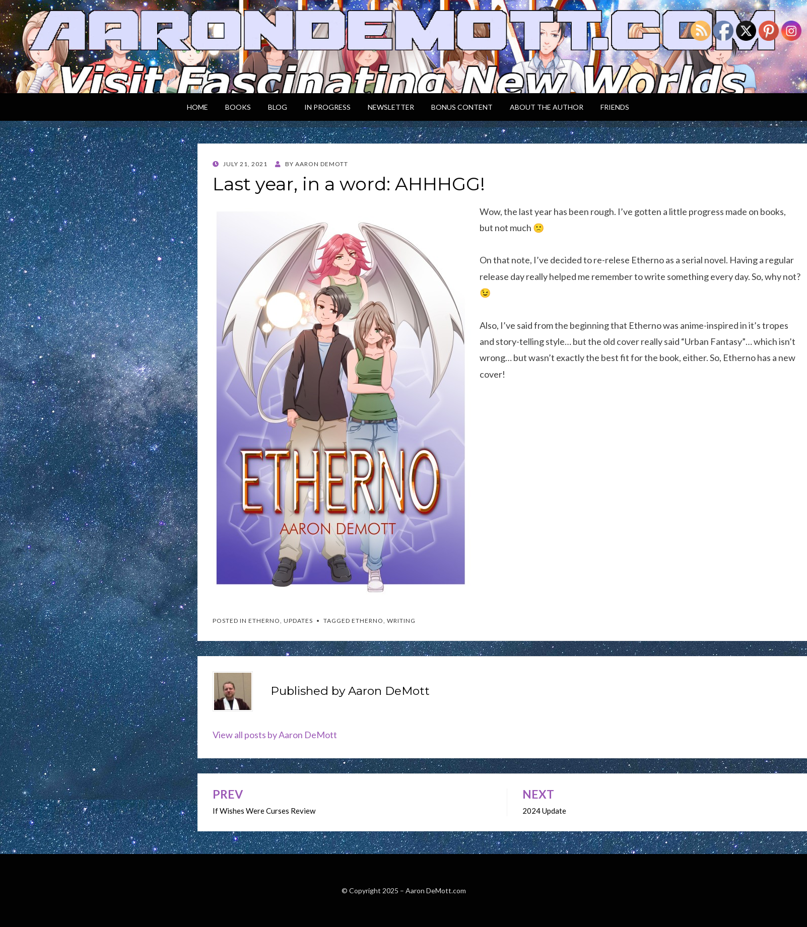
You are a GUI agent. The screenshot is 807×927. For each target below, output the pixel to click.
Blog (277, 107)
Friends (614, 107)
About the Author (546, 107)
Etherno (264, 620)
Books (238, 107)
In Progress (327, 107)
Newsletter (391, 107)
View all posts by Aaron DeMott (275, 734)
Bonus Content (462, 107)
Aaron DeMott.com (436, 890)
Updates (298, 620)
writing (401, 620)
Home (197, 107)
